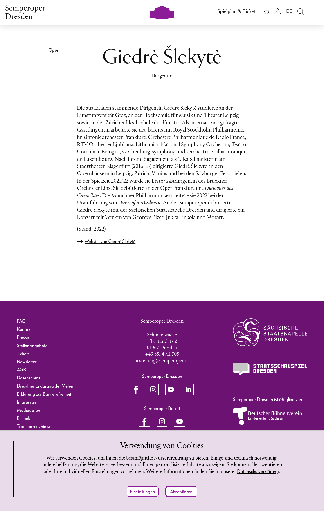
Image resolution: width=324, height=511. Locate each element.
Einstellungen (142, 491)
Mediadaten (28, 410)
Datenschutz (28, 377)
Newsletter (27, 361)
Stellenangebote (32, 345)
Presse (23, 337)
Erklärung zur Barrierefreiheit (44, 394)
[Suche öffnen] (300, 11)
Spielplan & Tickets (237, 11)
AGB (21, 369)
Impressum (27, 402)
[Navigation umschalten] (315, 10)
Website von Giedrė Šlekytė (110, 241)
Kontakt (24, 329)
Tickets (23, 353)
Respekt (24, 418)
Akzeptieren (181, 491)
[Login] (278, 11)
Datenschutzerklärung (258, 471)
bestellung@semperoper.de (162, 361)
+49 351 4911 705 (162, 354)
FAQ (21, 321)
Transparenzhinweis (35, 426)
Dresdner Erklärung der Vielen (45, 386)
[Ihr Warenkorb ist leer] (266, 11)
